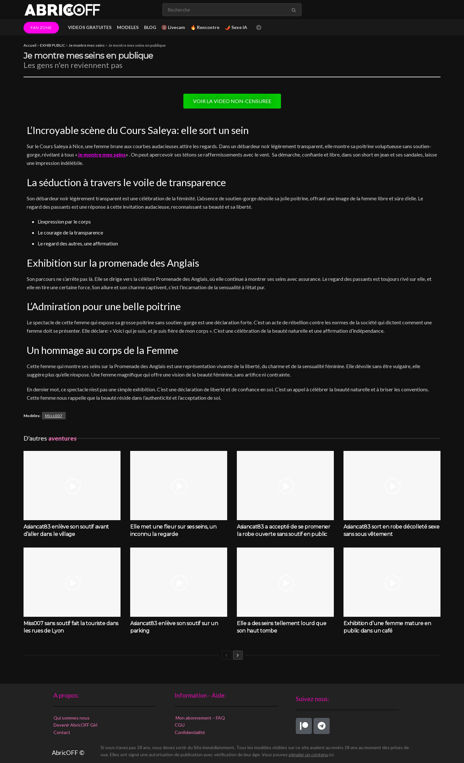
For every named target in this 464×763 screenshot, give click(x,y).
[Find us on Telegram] (258, 27)
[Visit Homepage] (62, 9)
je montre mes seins (102, 154)
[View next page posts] (238, 655)
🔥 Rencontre (204, 27)
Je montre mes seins (87, 45)
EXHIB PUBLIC (52, 45)
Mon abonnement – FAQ (200, 717)
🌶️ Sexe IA (236, 27)
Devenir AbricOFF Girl (75, 725)
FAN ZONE (41, 27)
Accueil (30, 45)
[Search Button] (295, 9)
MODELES (128, 27)
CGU (180, 725)
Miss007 (54, 415)
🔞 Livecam (173, 27)
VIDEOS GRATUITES (89, 27)
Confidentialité (190, 732)
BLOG (150, 27)
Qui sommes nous (71, 717)
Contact (61, 732)
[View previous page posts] (226, 655)
